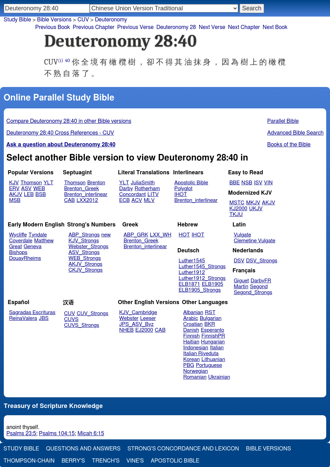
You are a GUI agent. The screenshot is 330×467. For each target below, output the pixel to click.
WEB (39, 188)
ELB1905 (212, 284)
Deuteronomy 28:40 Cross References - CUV (60, 133)
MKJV (253, 202)
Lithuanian (213, 359)
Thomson (31, 182)
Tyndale (38, 234)
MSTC (237, 202)
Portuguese (209, 365)
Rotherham (147, 188)
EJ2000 (144, 330)
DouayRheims (25, 258)
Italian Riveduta (201, 353)
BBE (235, 182)
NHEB (126, 330)
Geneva (32, 246)
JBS (43, 318)
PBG (188, 365)
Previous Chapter (94, 27)
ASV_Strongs (83, 252)
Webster (128, 318)
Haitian (191, 341)
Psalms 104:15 (57, 433)
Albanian (193, 312)
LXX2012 (87, 200)
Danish (191, 330)
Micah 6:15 (91, 433)
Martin (241, 286)
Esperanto (212, 330)
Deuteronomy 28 (176, 27)
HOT (184, 234)
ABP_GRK (136, 234)
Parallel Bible (283, 121)
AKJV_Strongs (85, 264)
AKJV (15, 194)
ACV (137, 200)
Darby (126, 188)
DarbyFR (261, 280)
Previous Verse (135, 27)
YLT (48, 182)
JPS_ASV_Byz (136, 324)
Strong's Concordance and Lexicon (183, 448)
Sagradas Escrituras (32, 312)
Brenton (96, 182)
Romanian (194, 377)
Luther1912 (192, 272)
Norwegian (195, 371)
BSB (41, 194)
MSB (14, 200)
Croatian (193, 324)
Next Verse (212, 27)
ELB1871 (189, 284)
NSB (246, 182)
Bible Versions (54, 19)
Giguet (241, 280)
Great (15, 246)
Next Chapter (244, 27)
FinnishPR (213, 336)
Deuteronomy (111, 19)
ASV (26, 188)
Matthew (44, 240)
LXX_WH (160, 234)
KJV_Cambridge (138, 312)
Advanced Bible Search (295, 133)
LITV (152, 194)
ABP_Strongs (83, 234)
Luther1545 (192, 260)
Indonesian (195, 347)
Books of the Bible (289, 144)
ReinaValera (23, 318)
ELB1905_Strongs (200, 290)
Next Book (275, 27)
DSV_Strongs (262, 260)
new (106, 234)
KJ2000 (239, 208)
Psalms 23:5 (21, 433)
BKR (209, 324)
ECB (124, 200)
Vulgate (242, 234)
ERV (14, 188)
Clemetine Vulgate (254, 240)
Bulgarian (211, 318)
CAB (69, 200)
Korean (191, 359)
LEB (28, 194)
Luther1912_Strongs (202, 278)
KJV (14, 182)
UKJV (256, 208)
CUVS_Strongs (81, 325)
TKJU (236, 214)
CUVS (71, 319)
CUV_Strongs (92, 313)
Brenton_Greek (81, 188)
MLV (149, 200)
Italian (217, 347)
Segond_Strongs (253, 292)
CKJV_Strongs (85, 270)
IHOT (180, 194)
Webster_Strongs (88, 246)
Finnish (191, 336)
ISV (258, 182)
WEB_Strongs (84, 258)
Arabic (190, 318)
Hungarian (213, 341)
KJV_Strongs (83, 240)
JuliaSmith (143, 182)
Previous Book (52, 27)
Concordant (132, 194)
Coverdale (20, 240)
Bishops (18, 252)
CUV (69, 313)
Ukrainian (219, 377)
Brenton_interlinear (85, 194)
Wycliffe (18, 234)
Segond (259, 286)
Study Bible (17, 19)
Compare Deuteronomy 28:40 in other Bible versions (69, 121)
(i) (60, 61)
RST (210, 312)
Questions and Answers (83, 448)
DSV (239, 260)
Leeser (148, 318)
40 (67, 61)
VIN (268, 182)
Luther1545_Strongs (202, 266)
